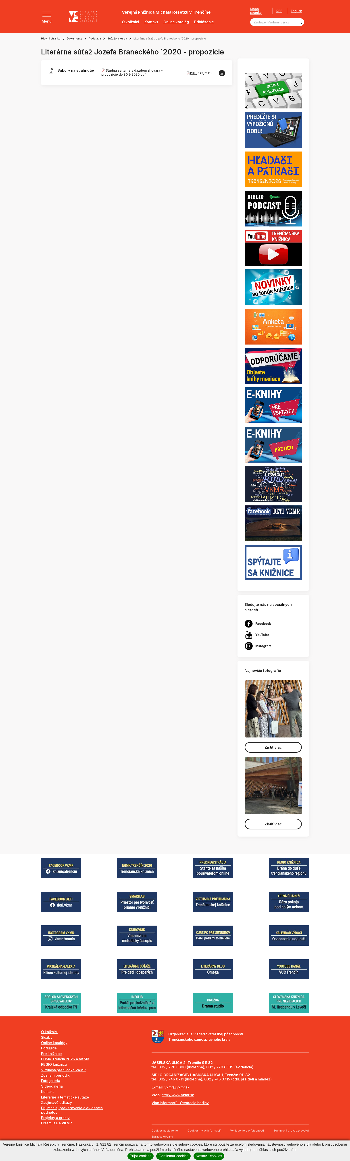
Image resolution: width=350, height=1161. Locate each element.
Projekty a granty (55, 1117)
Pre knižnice (51, 1053)
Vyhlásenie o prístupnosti (247, 1130)
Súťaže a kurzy (117, 38)
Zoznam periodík (55, 1075)
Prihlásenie (204, 22)
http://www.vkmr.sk (178, 1095)
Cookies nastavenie (165, 1130)
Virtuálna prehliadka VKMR (63, 1070)
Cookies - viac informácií (204, 1130)
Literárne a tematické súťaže (65, 1097)
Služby (46, 1037)
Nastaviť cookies (209, 1156)
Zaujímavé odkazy (56, 1102)
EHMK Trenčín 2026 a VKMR (65, 1059)
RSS (279, 11)
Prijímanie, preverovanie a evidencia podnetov (72, 1110)
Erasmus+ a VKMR (56, 1123)
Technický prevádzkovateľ (291, 1130)
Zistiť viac (273, 747)
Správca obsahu (162, 1136)
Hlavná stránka (50, 38)
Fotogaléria (50, 1080)
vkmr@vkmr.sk (177, 1087)
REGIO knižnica (54, 1064)
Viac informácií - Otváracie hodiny (180, 1103)
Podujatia (95, 38)
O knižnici (130, 22)
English (296, 11)
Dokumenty (74, 38)
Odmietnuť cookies (173, 1156)
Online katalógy (54, 1043)
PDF (193, 73)
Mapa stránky (256, 11)
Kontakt (151, 22)
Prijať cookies (140, 1156)
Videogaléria (52, 1086)
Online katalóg (176, 22)
